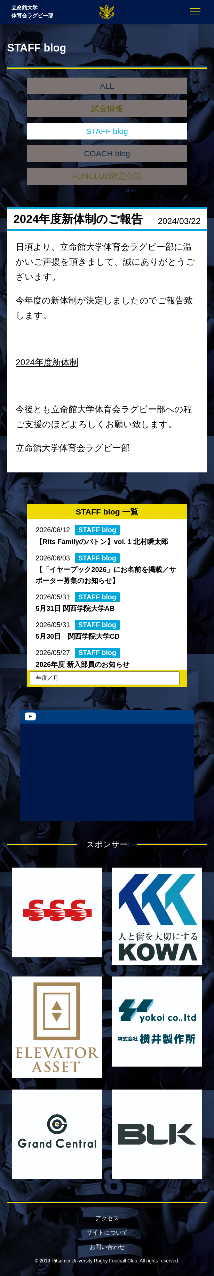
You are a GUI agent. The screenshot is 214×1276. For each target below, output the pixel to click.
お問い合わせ (107, 1247)
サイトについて (107, 1232)
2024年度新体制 (47, 362)
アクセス (107, 1218)
